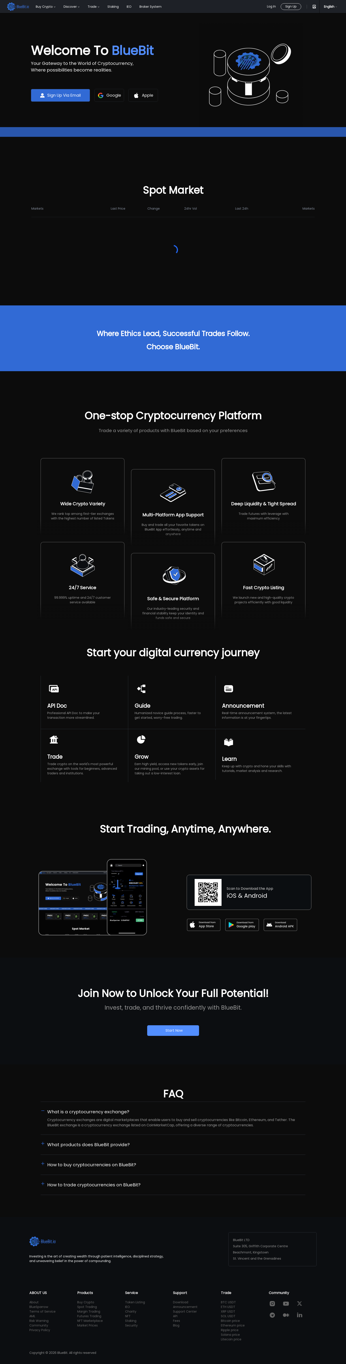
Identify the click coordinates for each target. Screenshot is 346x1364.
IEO (129, 6)
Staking (113, 6)
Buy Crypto (44, 6)
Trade (92, 6)
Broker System (150, 6)
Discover (70, 6)
